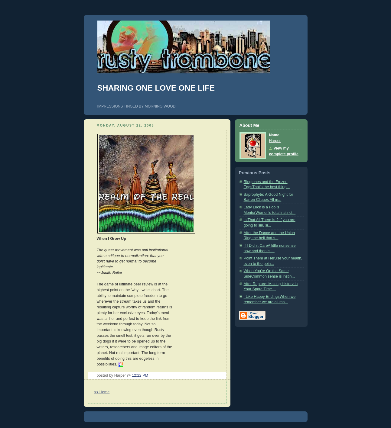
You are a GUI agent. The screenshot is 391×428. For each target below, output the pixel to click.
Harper (275, 141)
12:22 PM (140, 375)
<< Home (102, 392)
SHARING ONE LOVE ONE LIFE (156, 87)
